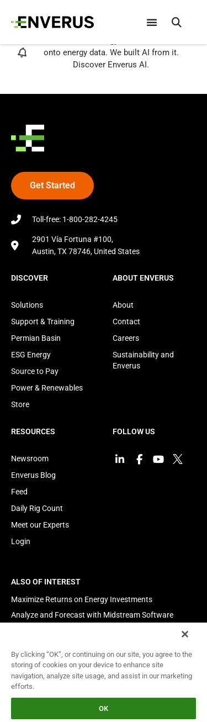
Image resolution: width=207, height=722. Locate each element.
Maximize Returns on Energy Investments (81, 599)
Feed (19, 491)
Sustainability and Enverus (143, 360)
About (123, 305)
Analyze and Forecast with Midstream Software (92, 614)
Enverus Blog (33, 475)
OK (103, 708)
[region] (103, 671)
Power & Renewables (47, 387)
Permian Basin (36, 338)
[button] (176, 22)
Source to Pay (35, 371)
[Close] (185, 634)
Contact (126, 321)
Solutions (27, 305)
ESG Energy (31, 354)
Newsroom (30, 458)
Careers (126, 338)
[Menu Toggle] (151, 22)
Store (20, 404)
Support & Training (43, 321)
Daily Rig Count (37, 508)
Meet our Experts (40, 524)
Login (20, 541)
